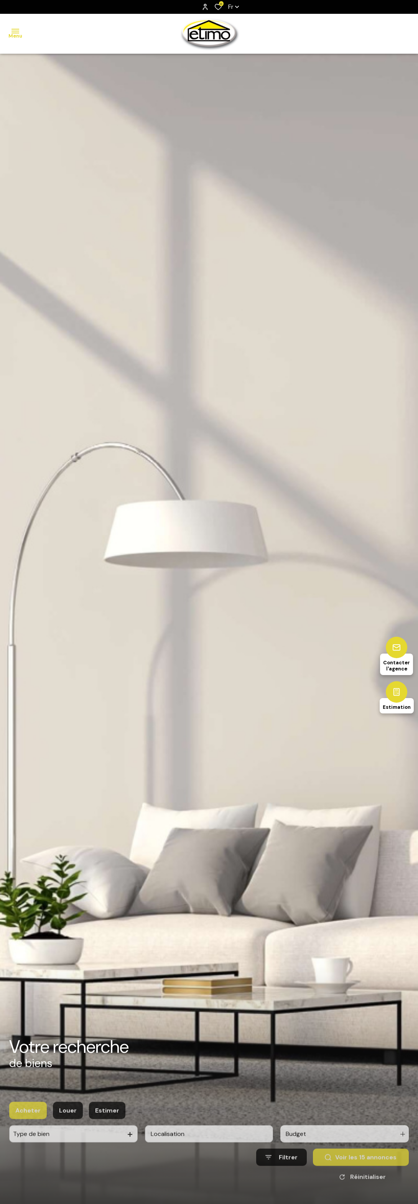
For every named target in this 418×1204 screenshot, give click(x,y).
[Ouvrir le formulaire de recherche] (281, 1176)
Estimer (107, 1129)
